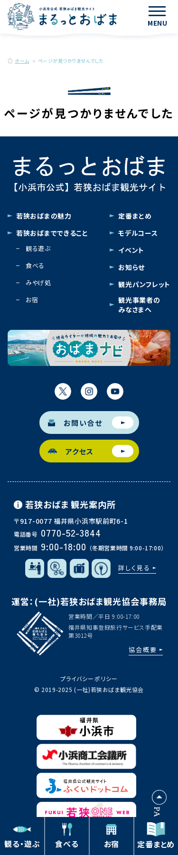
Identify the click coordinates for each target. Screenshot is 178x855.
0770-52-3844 (71, 532)
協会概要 (143, 649)
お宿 (32, 299)
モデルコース (138, 233)
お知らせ (131, 267)
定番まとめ (135, 216)
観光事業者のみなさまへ (139, 304)
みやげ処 (38, 282)
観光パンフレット (144, 284)
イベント (131, 250)
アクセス (90, 451)
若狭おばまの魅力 (44, 216)
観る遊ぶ (38, 248)
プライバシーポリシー (88, 678)
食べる (35, 265)
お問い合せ (90, 423)
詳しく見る (134, 567)
